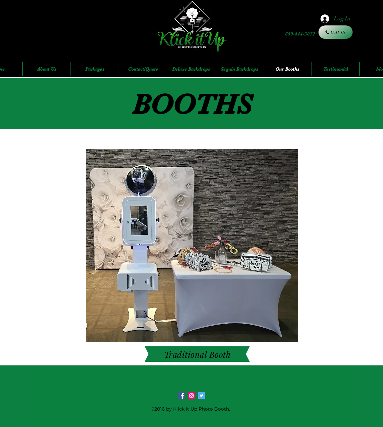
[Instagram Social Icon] (191, 395)
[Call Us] (335, 32)
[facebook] (181, 395)
